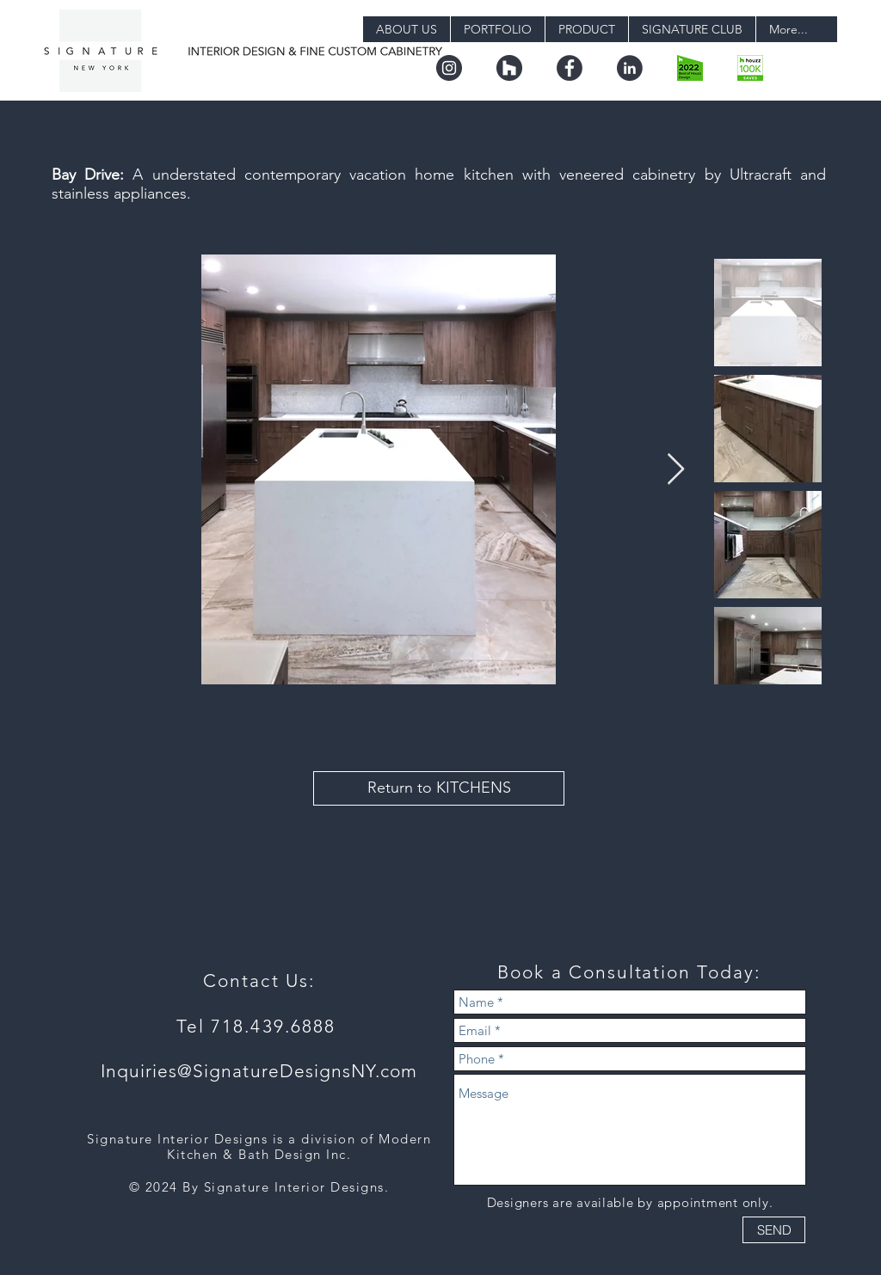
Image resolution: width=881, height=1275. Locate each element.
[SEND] (773, 1230)
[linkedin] (630, 68)
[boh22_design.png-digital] (690, 68)
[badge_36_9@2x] (750, 68)
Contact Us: (259, 980)
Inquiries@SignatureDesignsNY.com (259, 1071)
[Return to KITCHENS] (438, 788)
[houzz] (509, 68)
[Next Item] (676, 470)
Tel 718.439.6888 (259, 1026)
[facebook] (569, 68)
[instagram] (449, 68)
